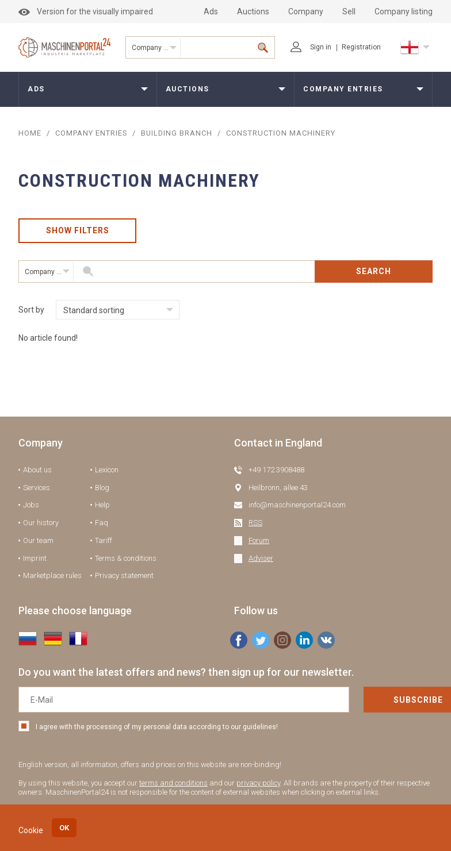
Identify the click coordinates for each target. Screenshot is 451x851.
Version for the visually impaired (85, 11)
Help (102, 505)
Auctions (253, 11)
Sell (349, 11)
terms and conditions (173, 783)
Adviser (261, 559)
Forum (259, 541)
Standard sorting (93, 310)
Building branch (178, 133)
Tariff (103, 541)
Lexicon (107, 470)
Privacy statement (124, 576)
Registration (361, 47)
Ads (211, 11)
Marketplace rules (52, 576)
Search (373, 271)
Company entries (156, 48)
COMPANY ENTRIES (91, 133)
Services (36, 488)
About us (37, 470)
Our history (41, 523)
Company (305, 11)
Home (29, 133)
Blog (102, 488)
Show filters (77, 231)
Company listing (403, 11)
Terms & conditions (125, 559)
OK (64, 827)
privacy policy (258, 783)
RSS (255, 523)
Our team (38, 541)
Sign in (311, 47)
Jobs (31, 505)
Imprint (35, 559)
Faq (101, 523)
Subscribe (377, 700)
